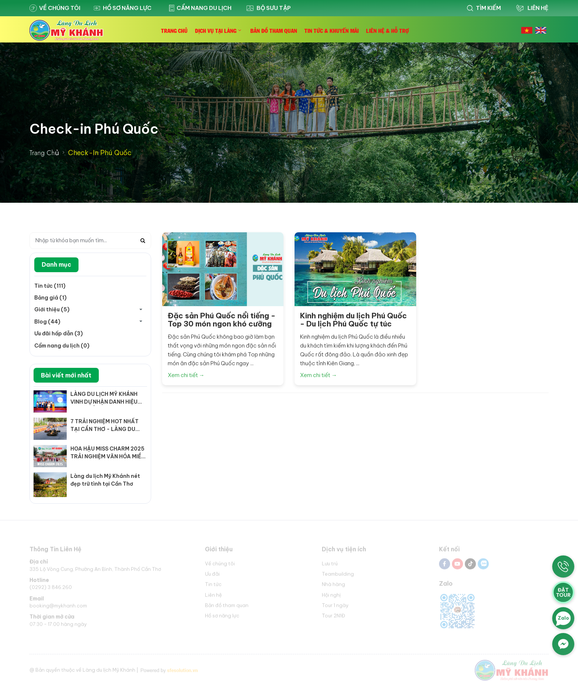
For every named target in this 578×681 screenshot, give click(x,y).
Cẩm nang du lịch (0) (62, 345)
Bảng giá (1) (50, 297)
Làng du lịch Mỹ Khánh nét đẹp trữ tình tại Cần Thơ (105, 480)
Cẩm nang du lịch (198, 8)
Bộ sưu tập (268, 8)
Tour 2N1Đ (333, 617)
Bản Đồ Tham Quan (273, 30)
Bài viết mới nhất (66, 375)
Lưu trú (330, 565)
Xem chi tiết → (186, 375)
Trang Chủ (174, 30)
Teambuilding (338, 576)
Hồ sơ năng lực (123, 7)
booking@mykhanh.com (58, 608)
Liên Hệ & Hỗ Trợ (387, 30)
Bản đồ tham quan (226, 607)
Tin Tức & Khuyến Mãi (331, 30)
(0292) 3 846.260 (50, 589)
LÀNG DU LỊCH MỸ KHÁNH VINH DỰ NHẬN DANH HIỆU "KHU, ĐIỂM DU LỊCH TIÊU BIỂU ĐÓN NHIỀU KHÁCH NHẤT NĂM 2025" (103, 398)
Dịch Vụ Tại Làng (215, 30)
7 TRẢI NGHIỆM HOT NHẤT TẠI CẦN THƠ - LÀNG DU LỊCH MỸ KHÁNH (104, 425)
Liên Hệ (531, 8)
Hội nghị (331, 597)
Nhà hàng (333, 586)
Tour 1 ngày (335, 607)
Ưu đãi (212, 576)
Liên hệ (213, 597)
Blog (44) (47, 321)
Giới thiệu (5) (52, 309)
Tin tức (213, 586)
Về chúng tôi (54, 8)
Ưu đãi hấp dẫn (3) (58, 333)
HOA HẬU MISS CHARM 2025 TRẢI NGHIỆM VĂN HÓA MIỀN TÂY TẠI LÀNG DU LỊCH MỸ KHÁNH (107, 453)
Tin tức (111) (50, 286)
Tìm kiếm (483, 8)
